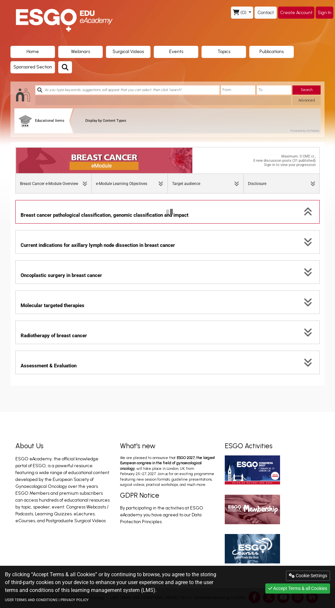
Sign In (324, 12)
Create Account (296, 12)
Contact (265, 12)
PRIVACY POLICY (75, 600)
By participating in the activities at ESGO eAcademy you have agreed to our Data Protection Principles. (161, 515)
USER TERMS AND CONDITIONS (31, 600)
